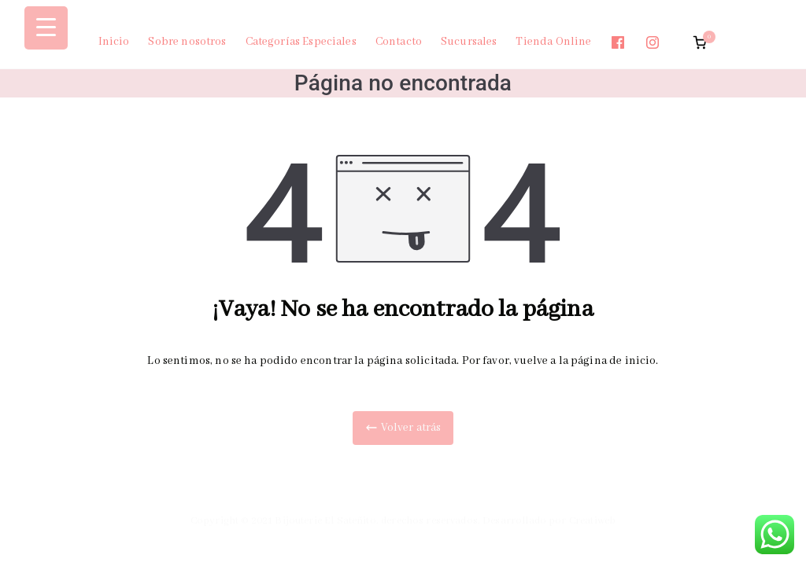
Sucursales (469, 42)
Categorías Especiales (301, 42)
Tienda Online (553, 42)
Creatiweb (592, 520)
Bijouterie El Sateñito (325, 520)
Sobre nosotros (187, 42)
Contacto (398, 42)
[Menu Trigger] (46, 28)
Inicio (114, 42)
